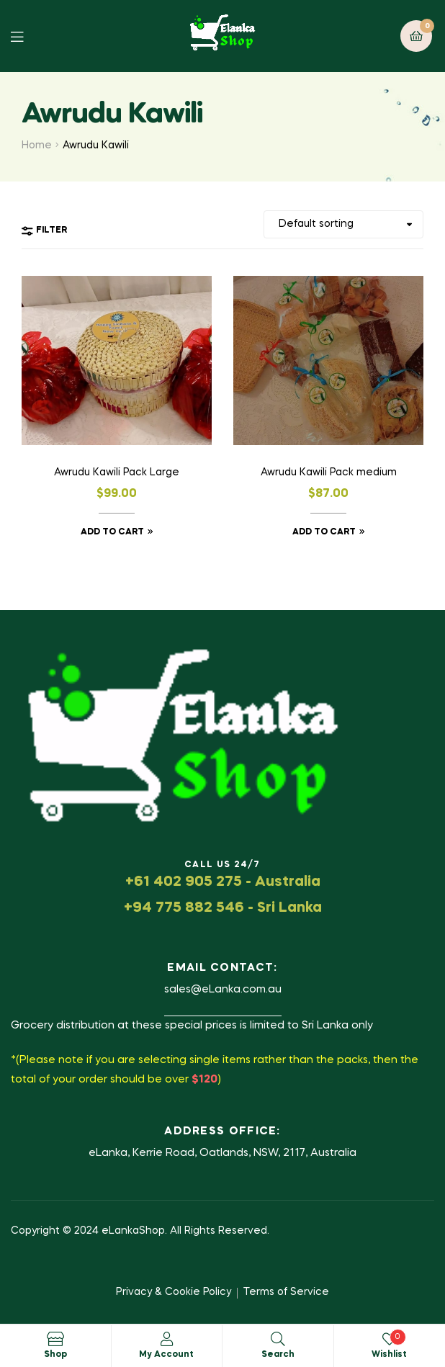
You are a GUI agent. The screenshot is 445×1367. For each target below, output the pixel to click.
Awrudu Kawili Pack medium (329, 472)
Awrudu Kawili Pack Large (116, 472)
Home (37, 145)
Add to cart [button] (112, 532)
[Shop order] (343, 224)
